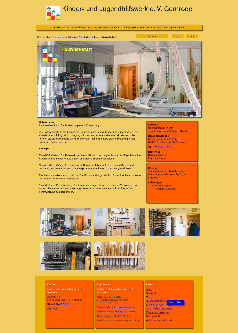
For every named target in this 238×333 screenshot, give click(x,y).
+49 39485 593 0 (162, 147)
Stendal (119, 311)
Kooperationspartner (157, 312)
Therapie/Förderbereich (159, 308)
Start (149, 289)
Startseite (58, 37)
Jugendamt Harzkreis (123, 307)
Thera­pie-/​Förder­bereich (82, 37)
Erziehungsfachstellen (158, 304)
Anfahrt (176, 139)
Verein (149, 297)
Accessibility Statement (159, 320)
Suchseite (151, 293)
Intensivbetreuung (156, 301)
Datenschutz (153, 316)
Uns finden (52, 308)
